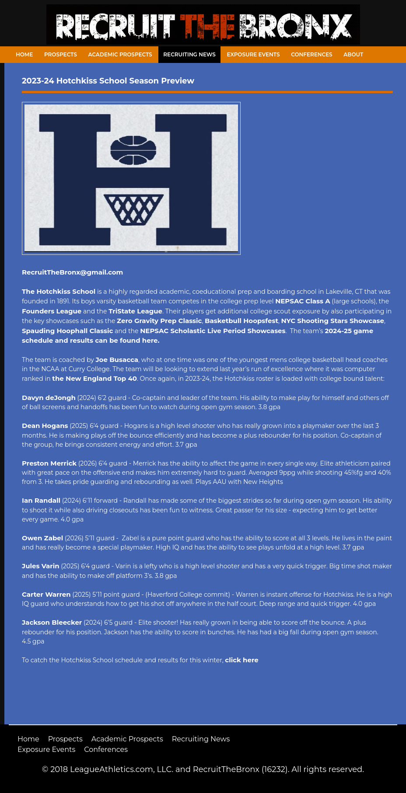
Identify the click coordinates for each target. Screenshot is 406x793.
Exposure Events (253, 54)
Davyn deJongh (49, 397)
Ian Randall (41, 500)
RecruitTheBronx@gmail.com (72, 272)
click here (241, 660)
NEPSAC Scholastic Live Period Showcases (212, 331)
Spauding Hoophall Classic (67, 331)
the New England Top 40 (94, 378)
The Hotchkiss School (58, 291)
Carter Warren (46, 594)
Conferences (311, 54)
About (353, 54)
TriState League (135, 311)
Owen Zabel (42, 538)
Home (24, 54)
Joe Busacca (116, 359)
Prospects (60, 54)
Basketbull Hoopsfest (241, 321)
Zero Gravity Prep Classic (159, 321)
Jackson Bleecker (52, 622)
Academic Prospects (120, 54)
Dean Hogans (45, 425)
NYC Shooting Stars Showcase (332, 321)
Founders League (51, 311)
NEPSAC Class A (302, 301)
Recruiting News (189, 54)
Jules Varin (41, 566)
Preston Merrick (49, 463)
